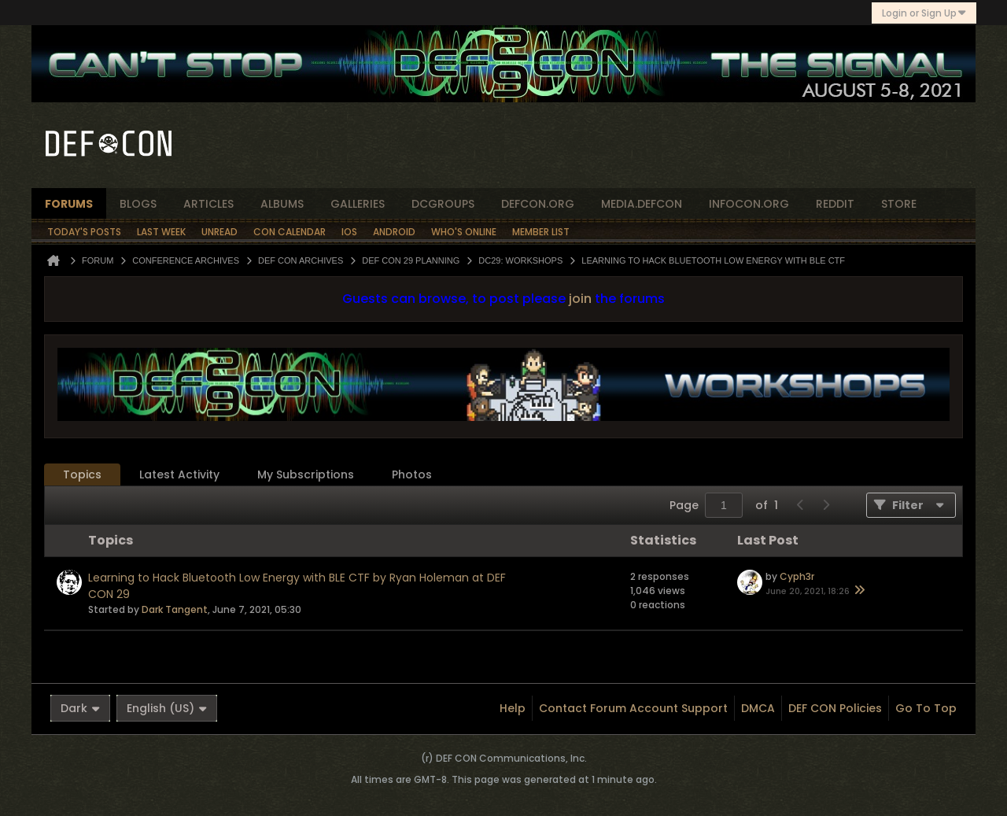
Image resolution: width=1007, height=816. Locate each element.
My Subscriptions (305, 474)
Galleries (357, 204)
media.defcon (641, 204)
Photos (412, 474)
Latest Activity (179, 474)
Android (394, 231)
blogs (138, 204)
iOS (349, 231)
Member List (541, 231)
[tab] (82, 474)
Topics (82, 474)
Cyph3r (797, 576)
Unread (219, 231)
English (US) (167, 708)
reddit (835, 204)
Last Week (161, 231)
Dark (80, 708)
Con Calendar (289, 231)
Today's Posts (84, 231)
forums (69, 204)
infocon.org (749, 204)
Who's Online (463, 231)
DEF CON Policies (835, 708)
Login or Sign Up (924, 13)
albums (282, 204)
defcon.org (537, 204)
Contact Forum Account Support (633, 708)
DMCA (758, 708)
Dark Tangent (175, 609)
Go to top (926, 708)
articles (208, 204)
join (580, 299)
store (899, 204)
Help (513, 708)
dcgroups (442, 204)
